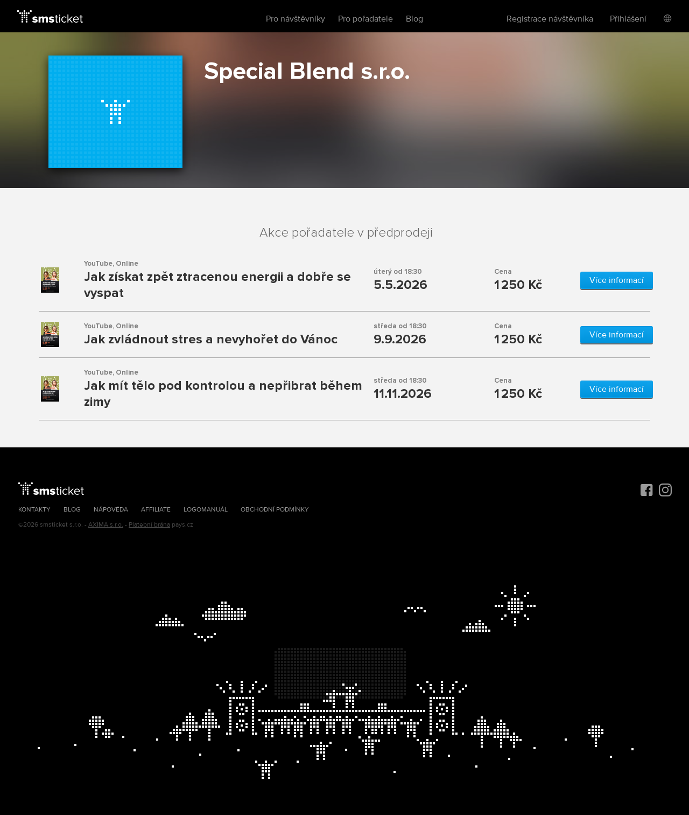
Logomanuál (206, 510)
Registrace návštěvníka (550, 18)
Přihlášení (628, 18)
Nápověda (111, 510)
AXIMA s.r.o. (105, 525)
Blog (414, 18)
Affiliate (156, 510)
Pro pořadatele (365, 18)
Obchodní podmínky (275, 510)
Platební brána (149, 525)
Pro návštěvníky (295, 18)
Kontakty (34, 510)
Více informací (616, 280)
